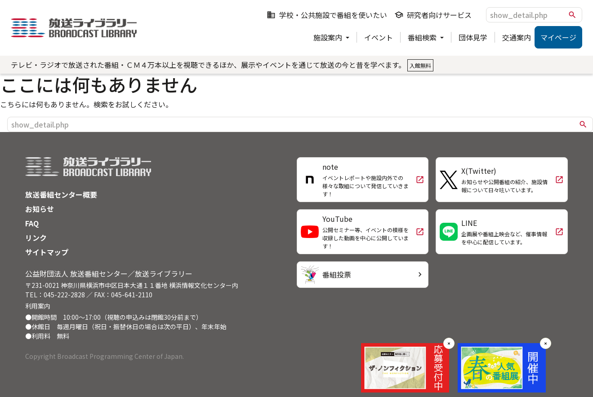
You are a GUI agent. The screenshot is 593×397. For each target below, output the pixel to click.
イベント (378, 37)
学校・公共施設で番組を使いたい (327, 14)
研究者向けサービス (433, 14)
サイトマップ (46, 252)
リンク (36, 237)
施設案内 (328, 37)
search (572, 14)
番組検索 (423, 37)
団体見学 (473, 37)
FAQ (32, 223)
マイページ (558, 37)
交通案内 (516, 37)
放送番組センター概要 (61, 194)
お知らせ (39, 208)
